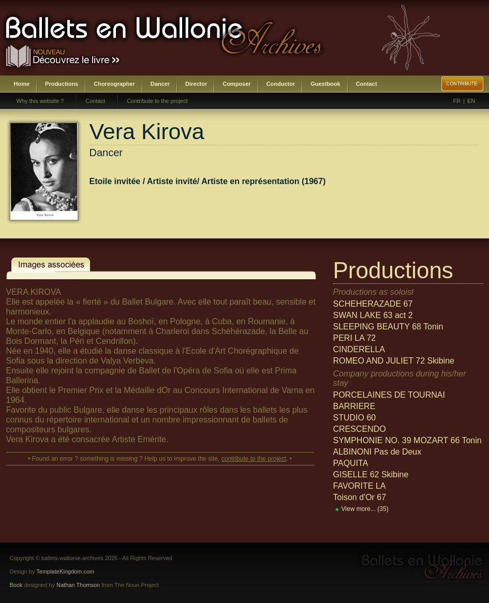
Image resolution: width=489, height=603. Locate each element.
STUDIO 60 (354, 417)
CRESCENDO (359, 429)
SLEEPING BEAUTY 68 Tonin (388, 326)
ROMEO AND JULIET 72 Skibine (393, 360)
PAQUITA (350, 463)
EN (471, 101)
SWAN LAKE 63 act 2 (373, 315)
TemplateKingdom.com (65, 571)
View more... (365, 508)
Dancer (160, 84)
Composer (236, 84)
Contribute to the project (157, 101)
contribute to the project (253, 458)
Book (16, 585)
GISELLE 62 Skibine (371, 474)
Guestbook (325, 84)
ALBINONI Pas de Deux (377, 451)
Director (196, 84)
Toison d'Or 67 (360, 497)
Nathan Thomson (78, 585)
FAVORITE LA (359, 485)
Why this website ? (40, 101)
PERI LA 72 (354, 338)
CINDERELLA (359, 349)
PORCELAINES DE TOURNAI (389, 394)
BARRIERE (354, 406)
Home (22, 84)
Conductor (280, 84)
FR (457, 101)
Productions (61, 84)
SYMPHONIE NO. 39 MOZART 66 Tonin (407, 440)
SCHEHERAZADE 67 (373, 303)
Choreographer (114, 84)
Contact (366, 84)
